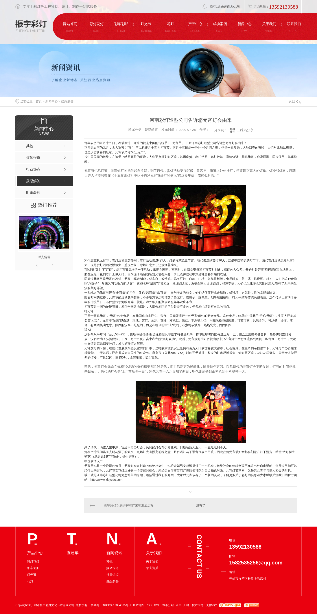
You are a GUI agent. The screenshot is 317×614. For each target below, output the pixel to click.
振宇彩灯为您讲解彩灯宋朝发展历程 (128, 505)
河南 (179, 605)
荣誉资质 (152, 568)
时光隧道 (44, 257)
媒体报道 (112, 568)
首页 (39, 101)
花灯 (30, 581)
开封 (186, 605)
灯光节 (31, 574)
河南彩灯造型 (106, 475)
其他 (109, 561)
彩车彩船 (33, 568)
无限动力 (212, 605)
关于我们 (152, 561)
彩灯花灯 (33, 561)
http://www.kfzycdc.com (106, 479)
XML (157, 605)
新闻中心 (51, 101)
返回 (294, 101)
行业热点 (112, 574)
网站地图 (138, 605)
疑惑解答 (67, 101)
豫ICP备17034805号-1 (116, 605)
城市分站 (168, 605)
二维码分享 (245, 130)
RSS (149, 605)
